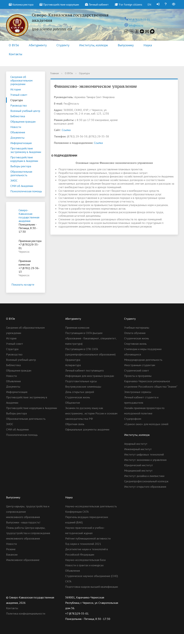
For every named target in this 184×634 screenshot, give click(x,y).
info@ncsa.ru (136, 25)
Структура (16, 100)
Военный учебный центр (25, 111)
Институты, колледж (93, 45)
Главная (54, 73)
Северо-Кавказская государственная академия (29, 215)
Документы (17, 137)
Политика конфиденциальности (25, 613)
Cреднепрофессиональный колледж (146, 481)
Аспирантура (73, 365)
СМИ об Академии (21, 186)
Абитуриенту (38, 45)
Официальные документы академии (87, 429)
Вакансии (12, 554)
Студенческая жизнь (77, 397)
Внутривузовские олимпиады (83, 386)
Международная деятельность (143, 359)
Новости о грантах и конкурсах (84, 565)
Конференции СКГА (77, 511)
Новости (15, 127)
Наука (147, 45)
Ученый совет (18, 94)
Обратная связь (74, 424)
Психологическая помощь (26, 191)
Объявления (17, 132)
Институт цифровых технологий (144, 454)
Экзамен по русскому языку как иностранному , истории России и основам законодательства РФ (91, 413)
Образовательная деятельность (21, 173)
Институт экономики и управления (145, 460)
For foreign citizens (128, 4)
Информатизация (21, 143)
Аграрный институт (135, 443)
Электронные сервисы (137, 392)
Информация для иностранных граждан (89, 376)
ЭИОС (14, 180)
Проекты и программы (137, 376)
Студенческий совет (136, 370)
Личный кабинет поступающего (84, 370)
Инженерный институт (138, 449)
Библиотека (17, 116)
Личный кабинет (97, 4)
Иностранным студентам (139, 365)
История (15, 89)
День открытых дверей (79, 392)
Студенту (62, 45)
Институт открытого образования (145, 486)
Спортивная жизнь (135, 343)
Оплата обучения (134, 333)
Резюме (11, 549)
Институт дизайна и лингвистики (144, 476)
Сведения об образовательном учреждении (21, 80)
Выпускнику (126, 45)
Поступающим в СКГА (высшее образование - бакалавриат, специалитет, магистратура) (90, 338)
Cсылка (66, 130)
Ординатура (72, 359)
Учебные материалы (136, 327)
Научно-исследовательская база (85, 560)
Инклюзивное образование (22, 560)
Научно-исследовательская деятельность (91, 506)
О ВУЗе (14, 45)
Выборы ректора (20, 166)
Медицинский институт (138, 470)
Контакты (15, 54)
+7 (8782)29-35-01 (139, 19)
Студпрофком (132, 418)
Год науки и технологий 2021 (83, 544)
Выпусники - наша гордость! (23, 522)
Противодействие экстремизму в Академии (25, 150)
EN (149, 4)
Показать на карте (25, 284)
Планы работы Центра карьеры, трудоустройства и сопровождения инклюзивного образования (28, 533)
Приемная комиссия (77, 327)
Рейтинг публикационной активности (88, 538)
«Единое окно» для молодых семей (146, 424)
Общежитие (72, 402)
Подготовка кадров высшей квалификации (91, 586)
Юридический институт (138, 465)
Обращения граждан (23, 121)
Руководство (18, 105)
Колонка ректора (21, 4)
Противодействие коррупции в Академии (24, 159)
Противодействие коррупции (59, 4)
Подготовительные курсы (81, 381)
